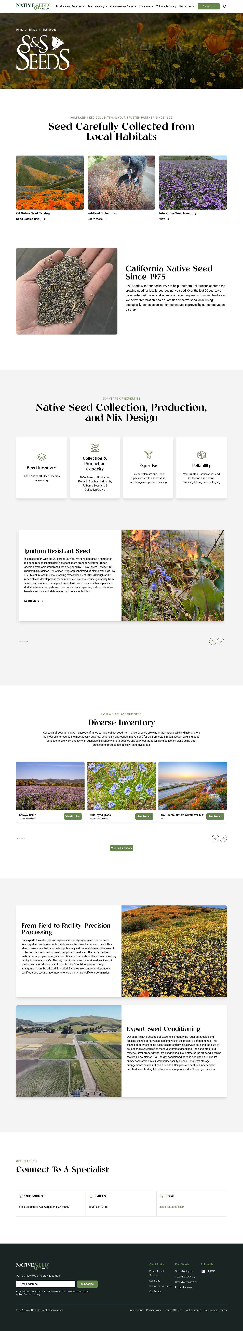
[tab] (20, 641)
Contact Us (209, 6)
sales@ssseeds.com (171, 1206)
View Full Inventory (121, 848)
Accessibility (137, 1310)
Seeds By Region (184, 1271)
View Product (72, 816)
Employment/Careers (215, 1310)
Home (19, 29)
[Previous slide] (212, 641)
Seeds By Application (186, 1282)
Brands (33, 29)
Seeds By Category (185, 1276)
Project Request (183, 1287)
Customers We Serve (160, 1286)
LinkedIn (208, 1271)
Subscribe (87, 1284)
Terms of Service (173, 1310)
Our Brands (155, 1291)
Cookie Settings (193, 1310)
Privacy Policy (153, 1310)
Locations (154, 1280)
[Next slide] (220, 641)
